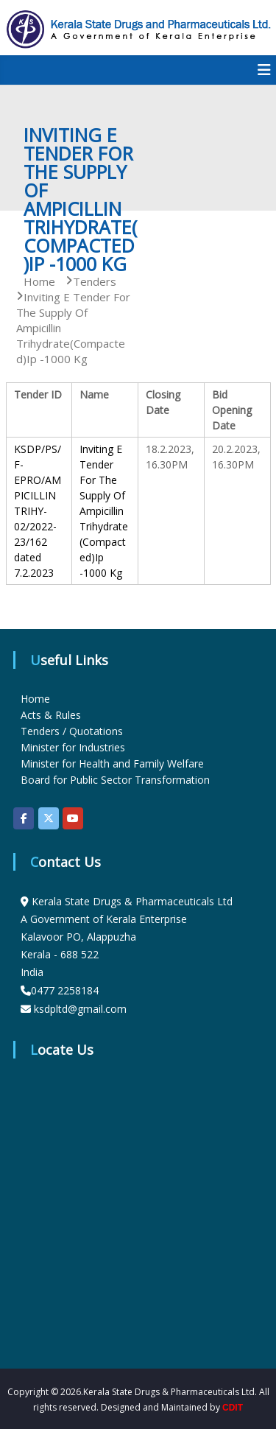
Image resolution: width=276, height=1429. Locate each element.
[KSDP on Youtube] (73, 818)
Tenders (94, 281)
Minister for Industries (73, 747)
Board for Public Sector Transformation (115, 780)
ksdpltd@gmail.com (80, 1009)
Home (35, 699)
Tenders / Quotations (72, 731)
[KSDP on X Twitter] (48, 818)
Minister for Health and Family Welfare (112, 763)
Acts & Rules (51, 715)
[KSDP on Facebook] (23, 818)
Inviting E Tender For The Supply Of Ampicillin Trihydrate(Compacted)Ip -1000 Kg (103, 511)
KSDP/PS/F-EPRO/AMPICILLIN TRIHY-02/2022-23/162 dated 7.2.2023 (37, 511)
